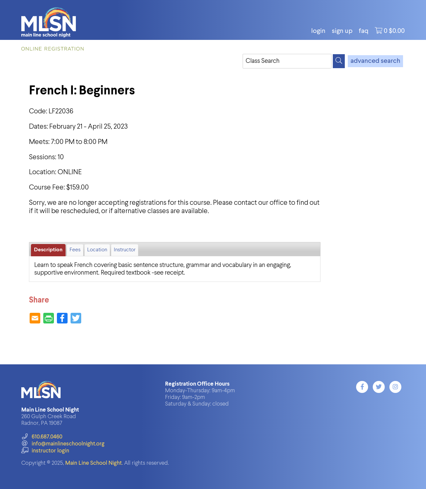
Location (97, 250)
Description (48, 250)
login (318, 31)
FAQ (363, 31)
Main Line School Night (93, 463)
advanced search (375, 61)
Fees (75, 250)
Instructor (124, 250)
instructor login (45, 451)
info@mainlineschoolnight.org (63, 444)
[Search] (339, 61)
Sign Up (342, 31)
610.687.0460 (41, 437)
